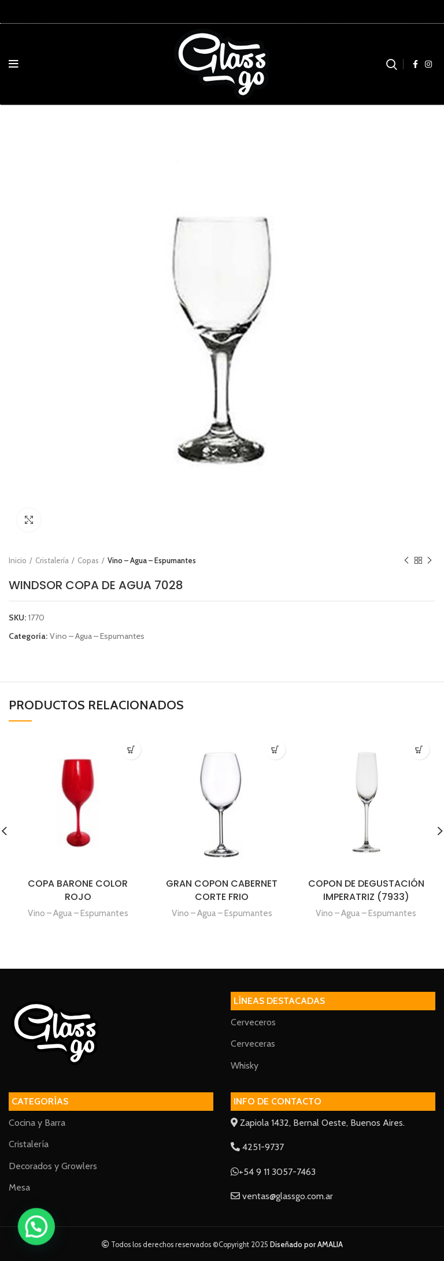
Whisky (244, 1065)
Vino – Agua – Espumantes (152, 560)
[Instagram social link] (428, 64)
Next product (429, 560)
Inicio (18, 560)
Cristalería (52, 560)
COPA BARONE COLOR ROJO (78, 890)
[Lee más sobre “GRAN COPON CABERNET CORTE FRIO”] (275, 749)
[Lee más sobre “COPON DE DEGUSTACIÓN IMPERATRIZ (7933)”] (419, 749)
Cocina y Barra (37, 1122)
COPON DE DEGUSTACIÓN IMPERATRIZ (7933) (366, 890)
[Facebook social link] (415, 64)
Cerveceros (253, 1022)
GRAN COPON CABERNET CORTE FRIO (222, 890)
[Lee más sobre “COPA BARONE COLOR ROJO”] (131, 749)
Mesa (19, 1187)
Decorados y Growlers (53, 1165)
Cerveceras (253, 1043)
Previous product (406, 560)
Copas (88, 560)
